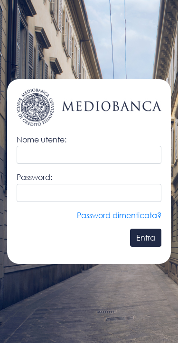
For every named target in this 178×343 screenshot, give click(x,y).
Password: (34, 177)
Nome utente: (41, 139)
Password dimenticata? (119, 215)
